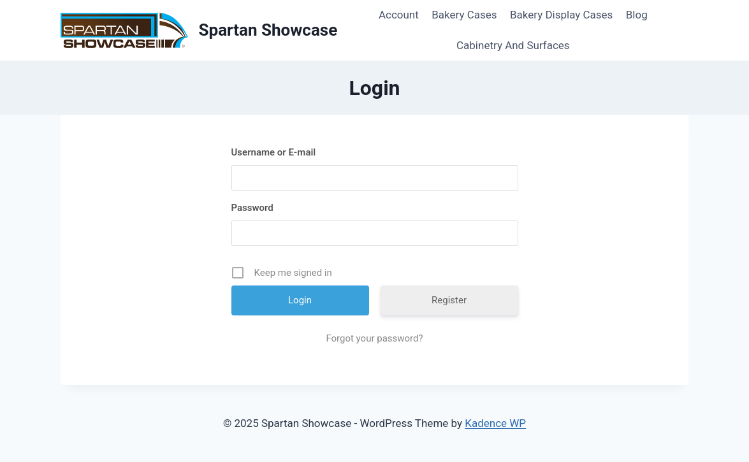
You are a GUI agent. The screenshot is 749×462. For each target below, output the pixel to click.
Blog (637, 14)
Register (449, 300)
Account (399, 14)
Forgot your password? (374, 338)
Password (252, 207)
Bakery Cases (464, 14)
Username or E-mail (273, 152)
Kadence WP (495, 423)
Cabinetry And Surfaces (513, 45)
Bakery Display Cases (561, 14)
